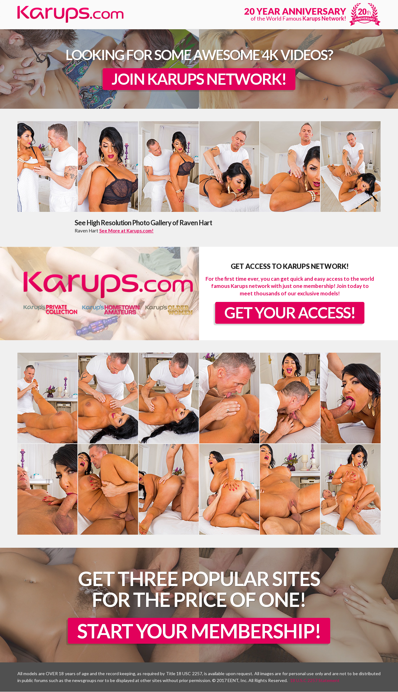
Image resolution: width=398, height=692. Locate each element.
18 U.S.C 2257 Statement (315, 680)
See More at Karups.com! (126, 230)
